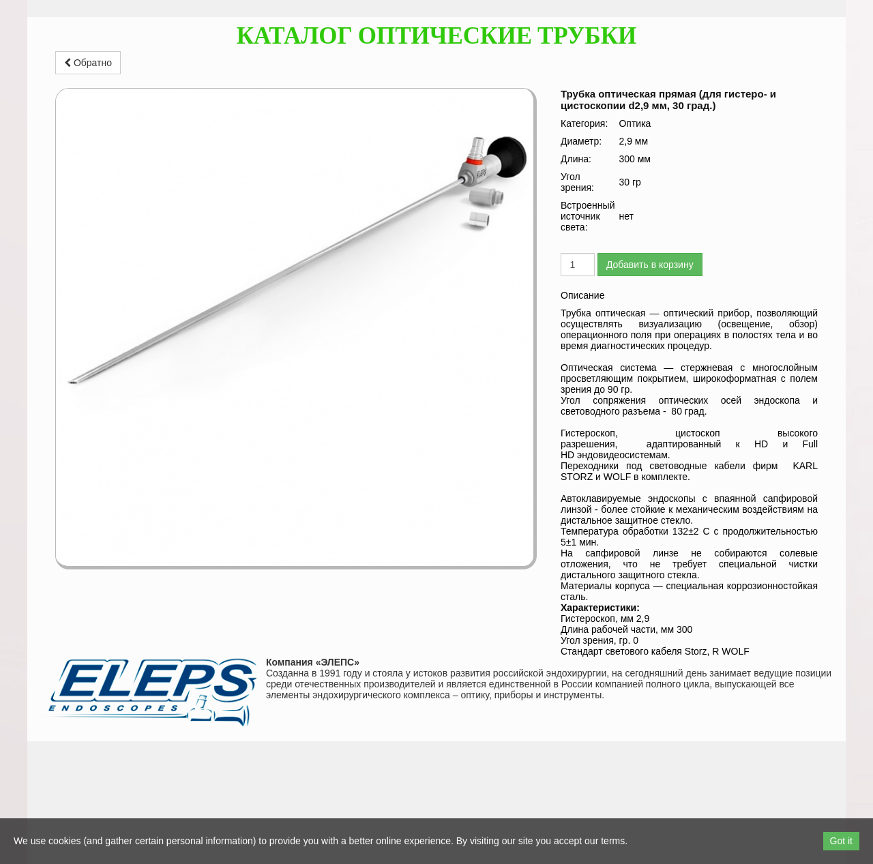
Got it (841, 840)
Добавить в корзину (650, 264)
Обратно (88, 62)
